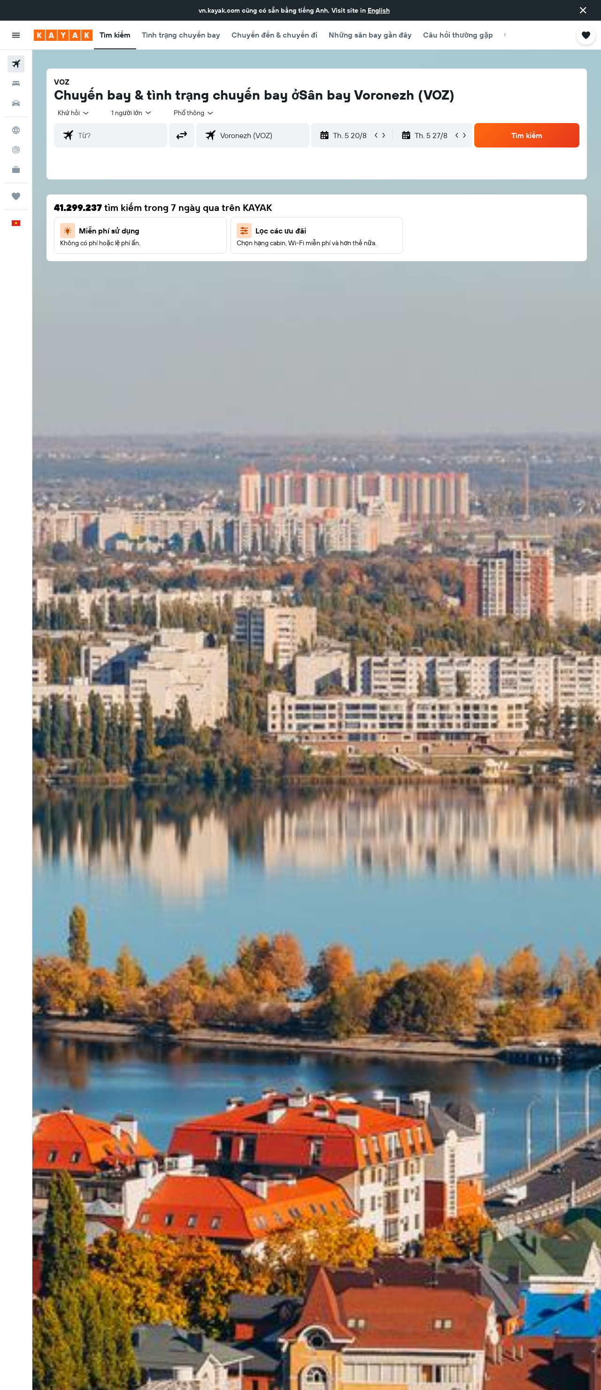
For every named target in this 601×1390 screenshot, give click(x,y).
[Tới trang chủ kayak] (63, 35)
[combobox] (73, 112)
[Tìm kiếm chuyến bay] (16, 63)
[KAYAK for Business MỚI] (16, 169)
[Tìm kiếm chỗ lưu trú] (16, 83)
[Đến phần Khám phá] (16, 130)
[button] (583, 10)
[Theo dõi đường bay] (16, 149)
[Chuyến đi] (16, 196)
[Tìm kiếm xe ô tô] (16, 103)
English (379, 10)
